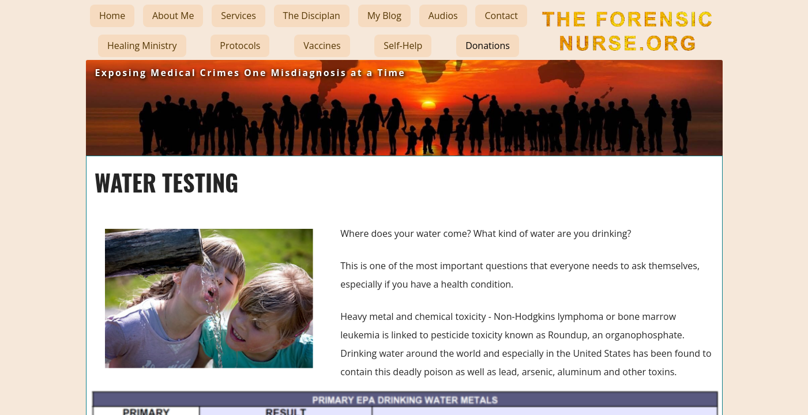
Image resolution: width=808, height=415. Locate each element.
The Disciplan (311, 15)
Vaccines (321, 45)
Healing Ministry (142, 45)
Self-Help (403, 45)
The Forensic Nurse (625, 60)
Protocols (240, 45)
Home (112, 15)
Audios (443, 15)
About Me (173, 15)
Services (238, 15)
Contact (500, 15)
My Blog (384, 15)
